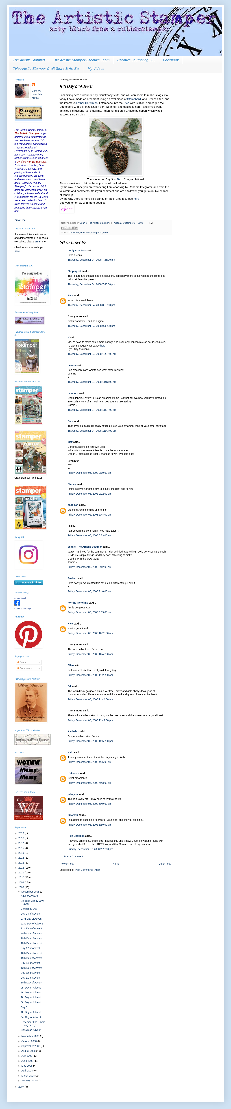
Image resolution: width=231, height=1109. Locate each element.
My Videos (96, 69)
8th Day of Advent (31, 992)
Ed (69, 686)
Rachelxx (73, 731)
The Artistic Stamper (29, 60)
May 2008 (27, 1065)
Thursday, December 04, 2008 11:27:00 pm (92, 409)
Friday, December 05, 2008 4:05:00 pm (90, 761)
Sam (70, 295)
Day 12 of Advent (30, 972)
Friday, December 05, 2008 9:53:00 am (90, 612)
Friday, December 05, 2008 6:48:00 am (90, 514)
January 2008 (29, 1080)
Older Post (165, 863)
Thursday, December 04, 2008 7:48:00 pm (91, 284)
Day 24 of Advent (30, 913)
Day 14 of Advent (30, 962)
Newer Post (66, 863)
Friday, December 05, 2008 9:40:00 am (90, 591)
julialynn (73, 794)
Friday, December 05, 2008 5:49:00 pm (90, 803)
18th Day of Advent (31, 943)
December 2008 (30, 891)
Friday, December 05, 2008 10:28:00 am (90, 633)
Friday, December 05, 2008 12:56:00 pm (90, 741)
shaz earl (73, 504)
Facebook (171, 60)
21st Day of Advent (31, 928)
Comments (24, 668)
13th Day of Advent (31, 967)
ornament (85, 232)
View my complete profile (37, 94)
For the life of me (78, 602)
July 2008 (27, 1055)
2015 (21, 852)
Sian (70, 421)
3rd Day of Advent (31, 1017)
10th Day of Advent (31, 982)
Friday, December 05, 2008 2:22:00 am (90, 493)
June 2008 (27, 1060)
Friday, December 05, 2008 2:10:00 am (90, 472)
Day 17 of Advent (30, 948)
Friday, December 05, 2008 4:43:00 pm (90, 782)
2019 (21, 833)
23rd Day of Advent (31, 918)
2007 (21, 1086)
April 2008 (27, 1070)
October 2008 (29, 1041)
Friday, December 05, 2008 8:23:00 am (90, 535)
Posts (21, 662)
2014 (21, 857)
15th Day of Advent (31, 958)
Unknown (73, 773)
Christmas (74, 232)
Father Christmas (86, 102)
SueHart (72, 578)
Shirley (72, 484)
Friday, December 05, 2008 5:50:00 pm (90, 824)
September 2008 (31, 1046)
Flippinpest (74, 271)
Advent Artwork (29, 896)
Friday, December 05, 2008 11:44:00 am (90, 699)
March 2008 (28, 1075)
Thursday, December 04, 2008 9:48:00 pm (91, 326)
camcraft (73, 393)
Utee (126, 102)
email (38, 241)
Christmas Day (29, 908)
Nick (70, 623)
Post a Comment (73, 856)
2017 (21, 842)
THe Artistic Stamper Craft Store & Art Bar (46, 69)
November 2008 (30, 1036)
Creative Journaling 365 (136, 60)
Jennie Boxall (20, 598)
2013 (21, 862)
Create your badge (22, 608)
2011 (21, 872)
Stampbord (134, 98)
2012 (21, 867)
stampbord (96, 232)
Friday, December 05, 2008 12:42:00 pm (90, 720)
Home (116, 863)
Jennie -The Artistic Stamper (85, 546)
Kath (70, 752)
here (136, 198)
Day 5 (24, 1007)
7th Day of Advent (31, 997)
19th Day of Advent (31, 938)
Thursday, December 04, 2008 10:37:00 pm (92, 353)
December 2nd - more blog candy (33, 1024)
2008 (21, 887)
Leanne (72, 365)
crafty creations (77, 250)
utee (105, 232)
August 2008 (28, 1050)
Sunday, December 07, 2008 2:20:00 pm (90, 849)
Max (70, 441)
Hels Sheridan (76, 835)
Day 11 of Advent (30, 977)
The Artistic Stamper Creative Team (81, 60)
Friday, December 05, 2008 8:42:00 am (90, 567)
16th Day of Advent (31, 953)
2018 (21, 838)
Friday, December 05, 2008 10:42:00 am (90, 654)
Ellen (71, 665)
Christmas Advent (31, 1030)
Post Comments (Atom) (88, 869)
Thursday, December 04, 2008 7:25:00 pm (91, 259)
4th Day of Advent (31, 1012)
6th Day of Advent (31, 1002)
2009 (21, 882)
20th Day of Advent (31, 933)
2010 (21, 877)
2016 (21, 848)
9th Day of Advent (31, 987)
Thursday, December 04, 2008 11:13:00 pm (92, 381)
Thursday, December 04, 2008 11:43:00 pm (92, 430)
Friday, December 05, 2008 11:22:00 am (90, 675)
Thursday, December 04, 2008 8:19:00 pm (91, 305)
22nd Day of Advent (32, 923)
